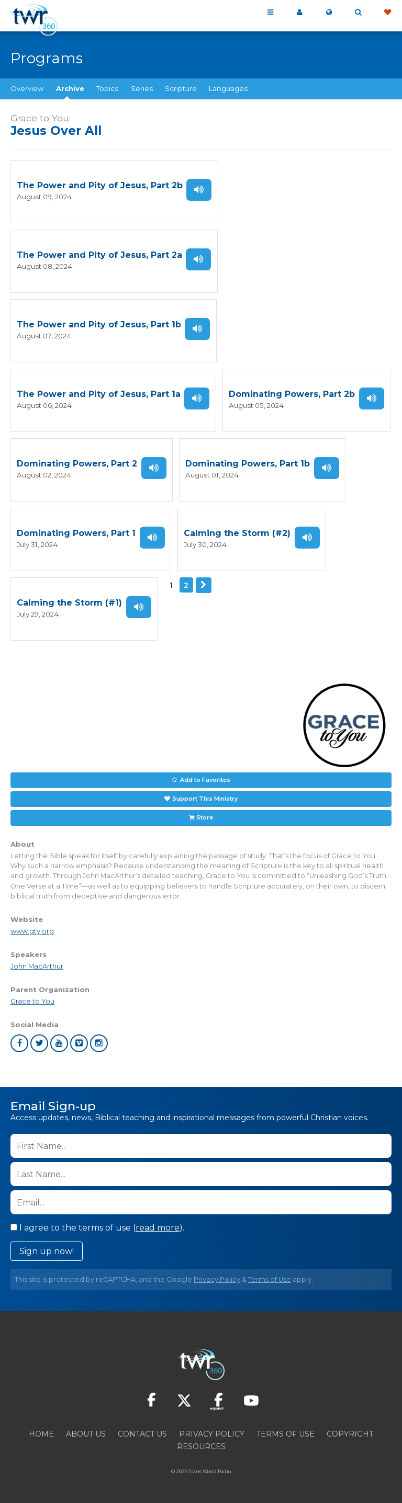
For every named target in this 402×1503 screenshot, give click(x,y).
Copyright (350, 1434)
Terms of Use (269, 1279)
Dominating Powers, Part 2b (292, 394)
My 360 (299, 12)
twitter (39, 1043)
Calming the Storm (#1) (69, 603)
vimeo (79, 1043)
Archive (70, 88)
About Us (86, 1434)
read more (158, 1228)
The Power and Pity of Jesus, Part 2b (100, 185)
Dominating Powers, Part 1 (76, 533)
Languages (228, 88)
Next (203, 585)
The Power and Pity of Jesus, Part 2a (99, 255)
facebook (19, 1043)
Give (387, 12)
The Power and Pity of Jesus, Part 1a (99, 394)
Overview (27, 88)
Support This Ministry (205, 798)
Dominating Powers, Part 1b (247, 464)
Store (204, 817)
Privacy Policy (217, 1279)
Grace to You (32, 1001)
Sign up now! (46, 1251)
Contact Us (142, 1434)
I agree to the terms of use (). (97, 1228)
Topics (107, 88)
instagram (99, 1043)
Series (142, 88)
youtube (59, 1043)
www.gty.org (32, 931)
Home (41, 1434)
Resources (201, 1446)
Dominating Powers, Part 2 (77, 464)
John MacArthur (36, 966)
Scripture (181, 88)
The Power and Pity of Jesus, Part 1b (99, 324)
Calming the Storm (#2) (237, 533)
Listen (198, 190)
